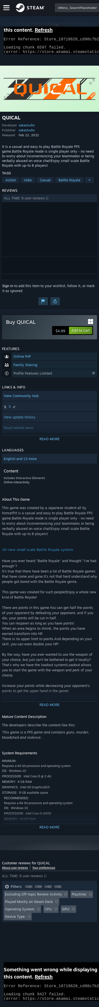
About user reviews (15, 870)
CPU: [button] (48, 912)
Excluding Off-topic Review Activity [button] (33, 897)
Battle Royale (69, 183)
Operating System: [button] (20, 912)
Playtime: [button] (79, 897)
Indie (28, 183)
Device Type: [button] (15, 919)
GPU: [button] (66, 912)
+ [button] (89, 183)
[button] (49, 201)
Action (10, 183)
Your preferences (43, 870)
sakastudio (27, 128)
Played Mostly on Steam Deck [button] (29, 904)
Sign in (7, 289)
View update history (19, 420)
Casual (45, 183)
